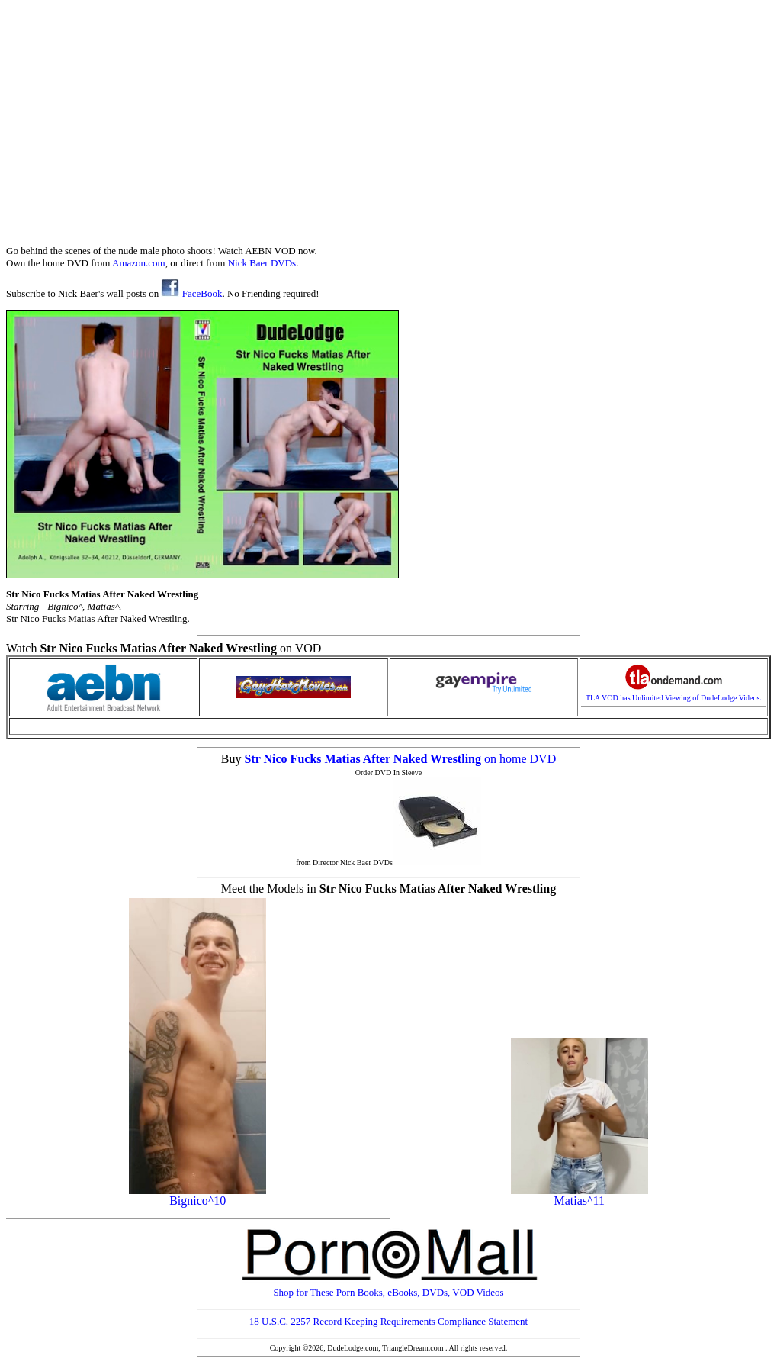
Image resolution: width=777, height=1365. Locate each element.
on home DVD (520, 758)
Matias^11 (579, 1195)
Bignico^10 (197, 1195)
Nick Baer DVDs (262, 263)
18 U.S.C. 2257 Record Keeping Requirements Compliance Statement (388, 1321)
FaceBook (191, 293)
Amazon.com (138, 263)
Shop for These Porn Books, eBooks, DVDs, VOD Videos (388, 1287)
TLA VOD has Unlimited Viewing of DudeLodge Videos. (674, 694)
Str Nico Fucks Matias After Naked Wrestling (364, 758)
